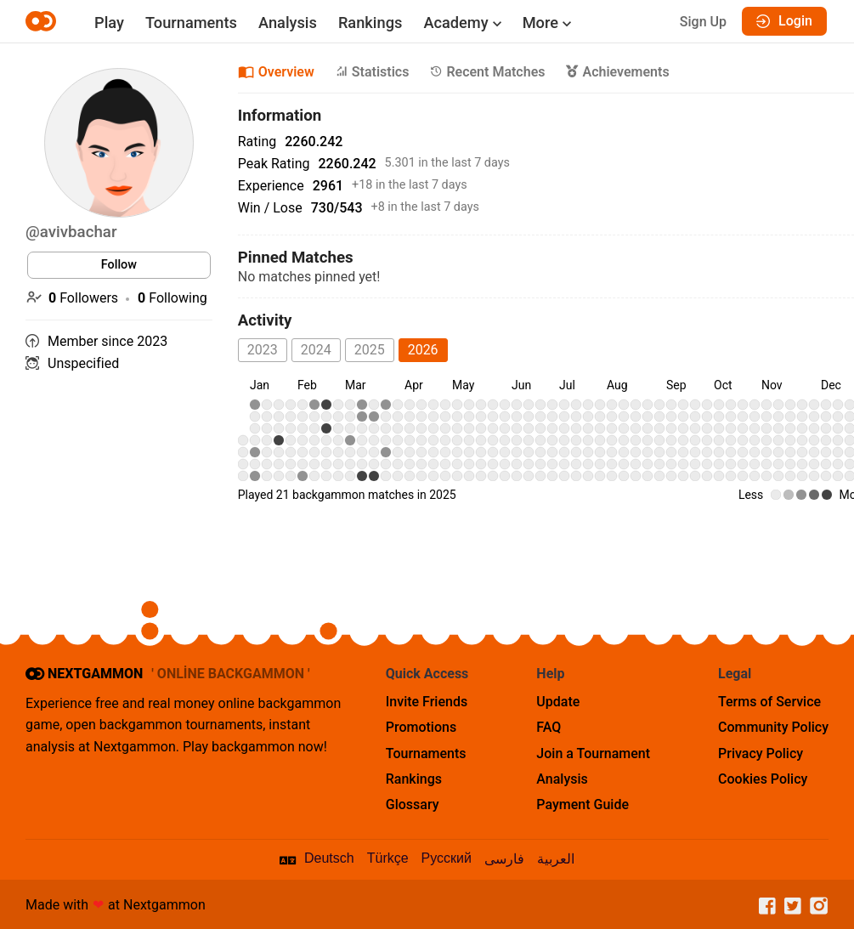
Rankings (370, 22)
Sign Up (703, 22)
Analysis (287, 22)
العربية (555, 859)
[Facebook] (763, 906)
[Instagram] (815, 906)
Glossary (412, 804)
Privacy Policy (760, 753)
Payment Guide (582, 804)
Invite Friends (426, 702)
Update (558, 702)
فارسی (504, 859)
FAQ (548, 727)
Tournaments (191, 22)
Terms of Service (769, 702)
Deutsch (329, 858)
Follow (119, 265)
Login (784, 21)
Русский (446, 858)
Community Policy (773, 727)
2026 (423, 350)
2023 (262, 350)
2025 (369, 350)
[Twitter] (788, 906)
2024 (316, 350)
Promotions (421, 727)
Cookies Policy (762, 779)
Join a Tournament (593, 753)
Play (109, 22)
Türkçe (388, 858)
